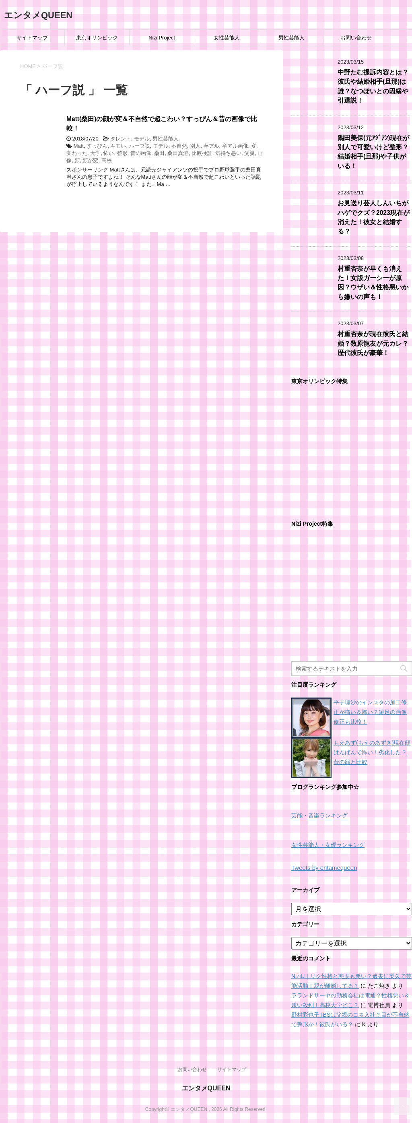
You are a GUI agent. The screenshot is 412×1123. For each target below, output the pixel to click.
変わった (76, 153)
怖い (108, 153)
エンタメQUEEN (38, 15)
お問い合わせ (356, 38)
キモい (118, 146)
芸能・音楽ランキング (319, 816)
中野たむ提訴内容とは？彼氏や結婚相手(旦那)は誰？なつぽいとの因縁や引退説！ (373, 86)
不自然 (179, 146)
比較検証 (202, 153)
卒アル (211, 146)
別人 (195, 146)
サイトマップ (32, 38)
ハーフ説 (139, 146)
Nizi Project (161, 38)
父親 (249, 153)
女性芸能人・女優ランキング (328, 845)
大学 (95, 153)
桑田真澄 (177, 153)
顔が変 (90, 160)
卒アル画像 (235, 146)
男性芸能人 (291, 38)
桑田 (159, 153)
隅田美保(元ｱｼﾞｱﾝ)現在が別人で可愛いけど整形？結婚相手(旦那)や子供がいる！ (373, 151)
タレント (120, 139)
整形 (122, 153)
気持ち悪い (228, 153)
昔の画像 (140, 153)
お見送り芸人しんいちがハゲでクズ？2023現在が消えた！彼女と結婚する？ (374, 217)
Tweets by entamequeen (324, 867)
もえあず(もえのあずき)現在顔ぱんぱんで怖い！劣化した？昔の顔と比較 (372, 752)
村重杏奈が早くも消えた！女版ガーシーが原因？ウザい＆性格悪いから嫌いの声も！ (373, 282)
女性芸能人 (227, 38)
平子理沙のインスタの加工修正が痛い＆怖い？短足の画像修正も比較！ (370, 712)
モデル (142, 139)
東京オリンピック (97, 38)
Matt (79, 146)
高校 (106, 160)
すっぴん (97, 146)
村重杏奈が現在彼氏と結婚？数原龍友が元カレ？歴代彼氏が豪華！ (373, 343)
